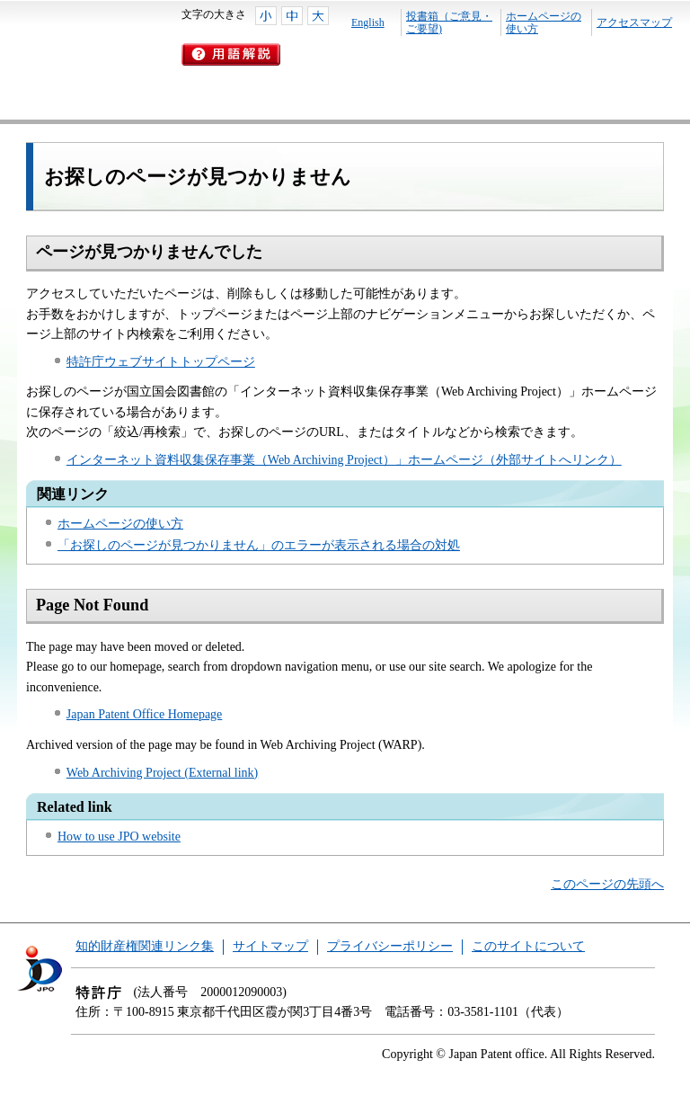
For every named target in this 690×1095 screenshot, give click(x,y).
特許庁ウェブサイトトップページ (160, 362)
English (368, 22)
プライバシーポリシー (390, 946)
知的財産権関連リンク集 (144, 946)
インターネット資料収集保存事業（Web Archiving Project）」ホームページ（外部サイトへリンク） (344, 460)
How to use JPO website (119, 836)
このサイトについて (528, 946)
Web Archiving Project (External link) (162, 772)
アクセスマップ (634, 22)
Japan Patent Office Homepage (144, 714)
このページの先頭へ (607, 884)
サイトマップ (270, 946)
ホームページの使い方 (543, 22)
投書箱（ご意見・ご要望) (449, 22)
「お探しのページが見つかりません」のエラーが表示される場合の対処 (259, 545)
